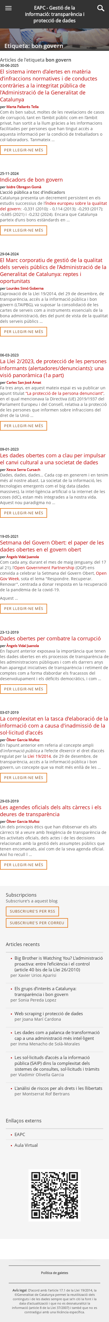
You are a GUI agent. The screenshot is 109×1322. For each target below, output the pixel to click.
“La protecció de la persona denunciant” (64, 393)
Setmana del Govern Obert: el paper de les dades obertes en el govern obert (52, 546)
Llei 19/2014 (39, 756)
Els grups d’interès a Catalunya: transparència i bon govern (45, 991)
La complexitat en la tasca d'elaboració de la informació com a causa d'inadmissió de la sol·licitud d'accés (54, 725)
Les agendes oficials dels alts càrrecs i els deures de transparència (50, 811)
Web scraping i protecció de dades (49, 1013)
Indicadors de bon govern (31, 179)
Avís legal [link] (19, 1290)
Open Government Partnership (44, 567)
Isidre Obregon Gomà (23, 186)
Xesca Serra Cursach (23, 469)
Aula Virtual (26, 1145)
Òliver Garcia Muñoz (23, 739)
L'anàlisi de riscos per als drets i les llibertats (58, 1088)
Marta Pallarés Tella (22, 106)
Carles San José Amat (23, 382)
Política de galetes (54, 1273)
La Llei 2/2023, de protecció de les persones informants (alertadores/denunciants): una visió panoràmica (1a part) (53, 368)
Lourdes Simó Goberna (25, 288)
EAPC (20, 1134)
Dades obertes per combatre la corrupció (50, 638)
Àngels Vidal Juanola (22, 556)
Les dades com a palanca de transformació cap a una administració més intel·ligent (57, 1035)
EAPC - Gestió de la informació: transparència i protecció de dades (54, 14)
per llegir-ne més (23, 150)
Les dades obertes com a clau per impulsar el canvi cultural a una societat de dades (53, 459)
